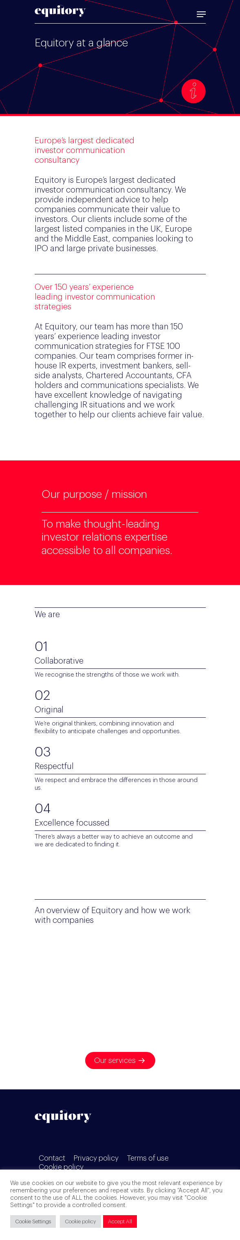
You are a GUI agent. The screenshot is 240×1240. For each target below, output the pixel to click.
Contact (52, 1158)
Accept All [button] (120, 1221)
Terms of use (148, 1158)
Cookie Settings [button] (33, 1221)
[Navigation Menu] (201, 14)
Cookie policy (61, 1167)
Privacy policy (96, 1158)
